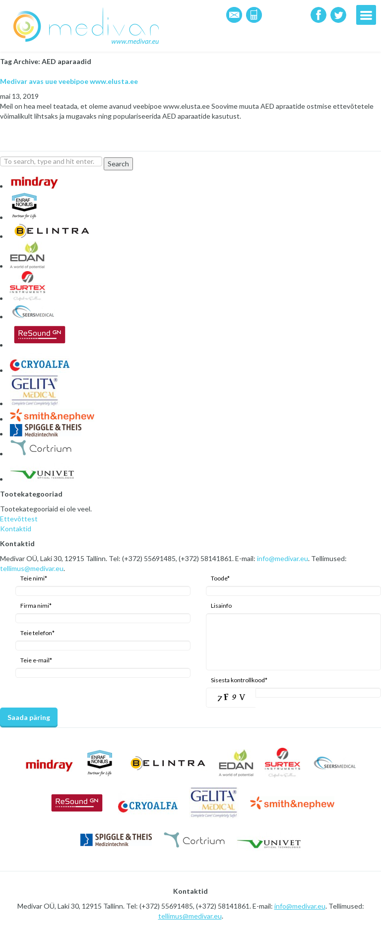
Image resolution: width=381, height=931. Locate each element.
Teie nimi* (33, 578)
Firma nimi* (36, 605)
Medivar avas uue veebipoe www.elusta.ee (69, 81)
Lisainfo (221, 605)
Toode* (220, 578)
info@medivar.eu (282, 558)
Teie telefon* (37, 633)
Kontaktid (15, 528)
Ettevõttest (19, 518)
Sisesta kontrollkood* (239, 680)
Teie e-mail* (36, 660)
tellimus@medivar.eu (32, 568)
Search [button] (118, 163)
